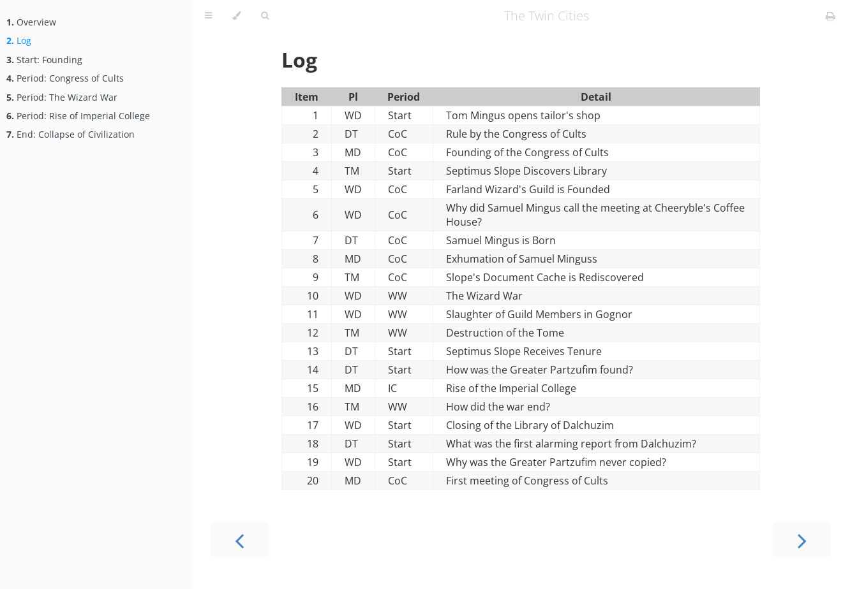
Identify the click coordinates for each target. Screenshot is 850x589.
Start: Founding (44, 60)
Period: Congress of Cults (65, 78)
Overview (31, 22)
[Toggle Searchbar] (265, 16)
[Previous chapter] (239, 539)
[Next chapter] (802, 539)
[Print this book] (830, 16)
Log (18, 40)
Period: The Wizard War (61, 97)
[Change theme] (236, 16)
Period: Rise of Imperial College (78, 116)
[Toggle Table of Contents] (208, 16)
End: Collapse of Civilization (70, 134)
